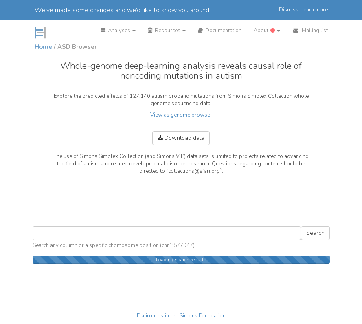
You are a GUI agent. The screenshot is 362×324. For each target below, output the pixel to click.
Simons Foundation (203, 316)
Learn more (314, 10)
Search (315, 233)
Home (43, 47)
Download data (181, 138)
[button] (118, 30)
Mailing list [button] (310, 30)
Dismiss (288, 10)
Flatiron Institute (156, 316)
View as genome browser (181, 115)
